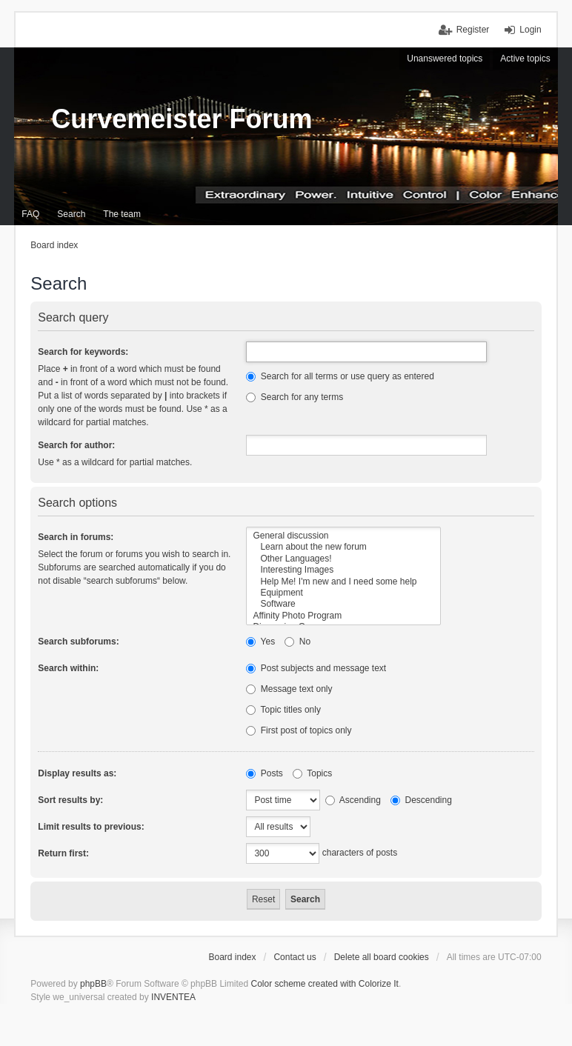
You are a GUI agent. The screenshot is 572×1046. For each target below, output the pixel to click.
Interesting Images (343, 570)
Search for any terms (294, 397)
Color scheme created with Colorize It (324, 984)
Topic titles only (283, 709)
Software (343, 604)
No (297, 641)
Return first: (63, 853)
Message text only (289, 689)
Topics (312, 773)
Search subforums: (78, 641)
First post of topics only (298, 730)
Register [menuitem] (473, 29)
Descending (421, 800)
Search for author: (76, 445)
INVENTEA (173, 997)
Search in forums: (75, 537)
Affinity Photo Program (343, 616)
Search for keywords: (83, 352)
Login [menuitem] (530, 29)
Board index (232, 957)
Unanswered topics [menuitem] (444, 58)
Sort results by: (70, 800)
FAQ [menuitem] (30, 214)
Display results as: (77, 773)
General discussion (343, 536)
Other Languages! (343, 558)
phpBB (93, 984)
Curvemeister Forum (181, 119)
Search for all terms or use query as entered (339, 376)
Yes (260, 641)
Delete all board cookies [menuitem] (381, 957)
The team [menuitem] (122, 214)
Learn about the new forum (343, 547)
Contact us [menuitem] (294, 957)
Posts (264, 773)
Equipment (343, 593)
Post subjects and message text (316, 668)
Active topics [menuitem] (525, 58)
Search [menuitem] (71, 214)
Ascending (353, 800)
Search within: (68, 668)
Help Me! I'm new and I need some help (343, 581)
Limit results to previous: (91, 827)
